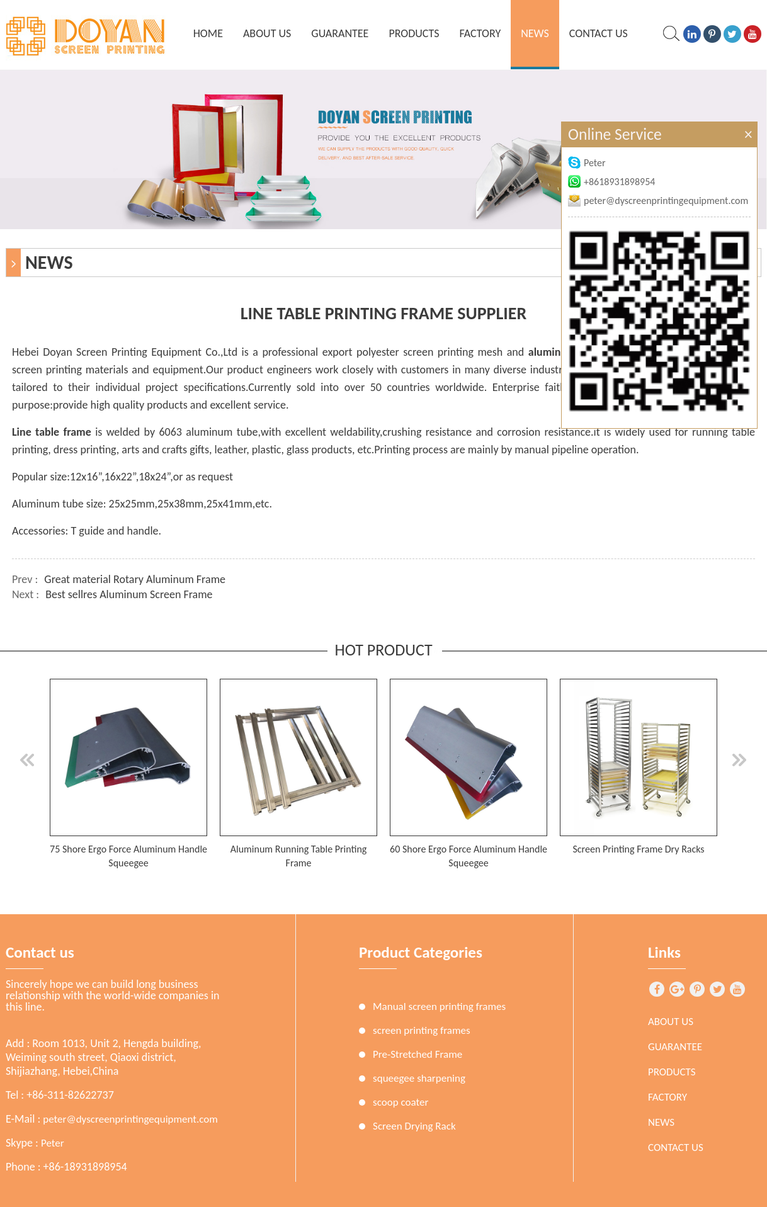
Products (414, 33)
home (208, 33)
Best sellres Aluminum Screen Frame (128, 594)
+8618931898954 (611, 182)
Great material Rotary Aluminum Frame (134, 579)
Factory (480, 33)
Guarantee (339, 33)
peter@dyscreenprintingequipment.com (130, 1119)
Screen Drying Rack (414, 1126)
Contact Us (598, 33)
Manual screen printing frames (439, 1006)
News (535, 33)
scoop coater (400, 1102)
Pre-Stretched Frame (417, 1054)
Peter (52, 1143)
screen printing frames (421, 1030)
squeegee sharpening (419, 1078)
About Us (267, 33)
